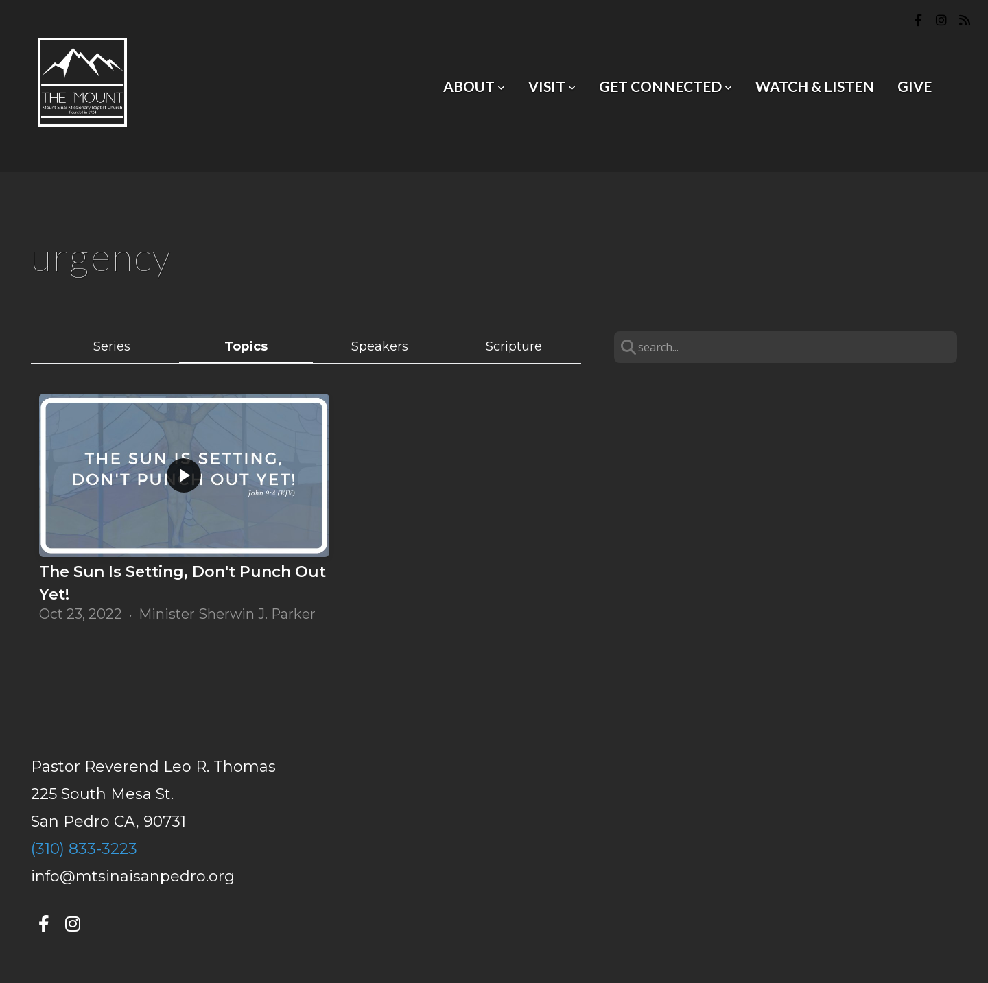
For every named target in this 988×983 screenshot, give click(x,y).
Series (111, 346)
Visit (552, 86)
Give (914, 86)
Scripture (514, 346)
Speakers (379, 346)
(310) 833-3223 (84, 849)
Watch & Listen (814, 86)
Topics (246, 346)
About (474, 86)
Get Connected (665, 86)
